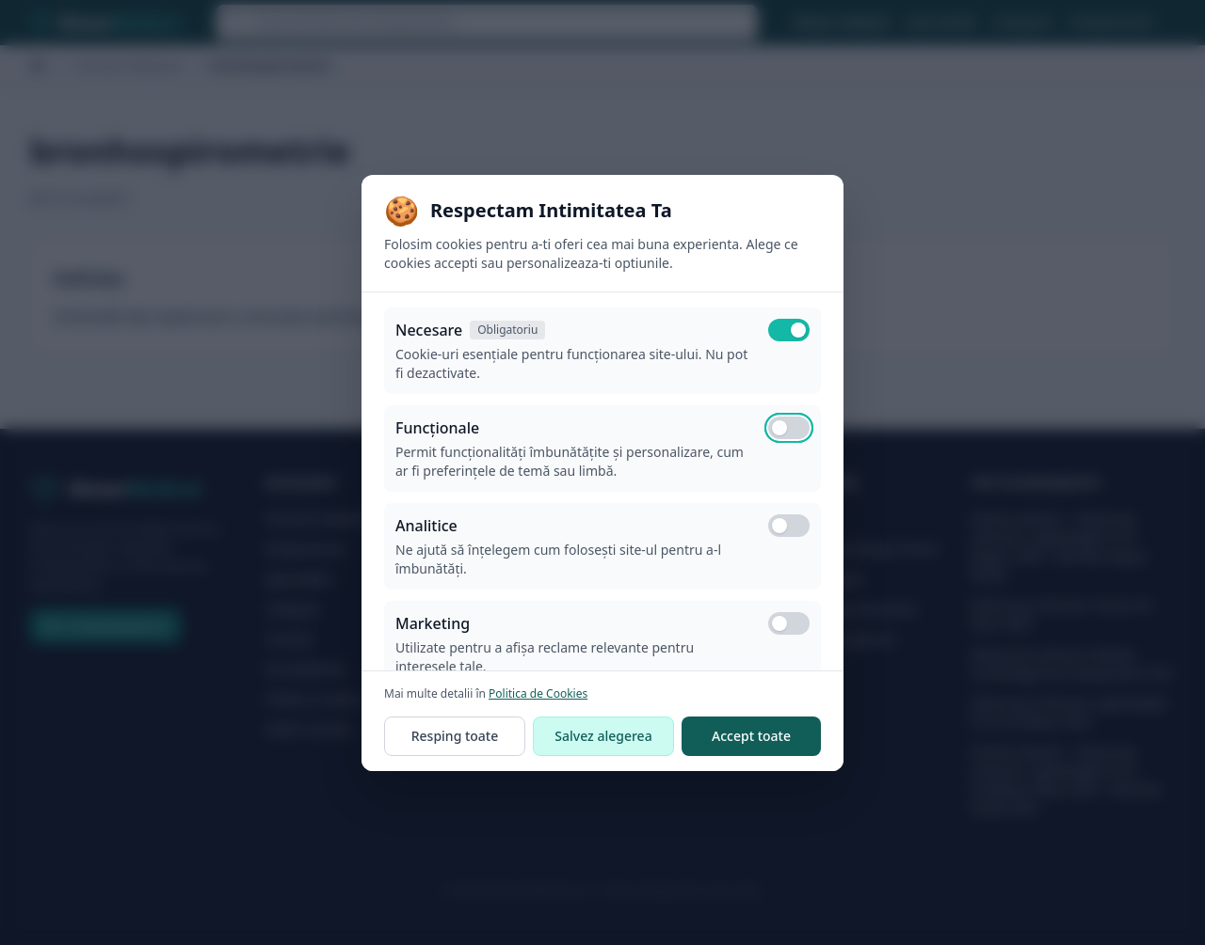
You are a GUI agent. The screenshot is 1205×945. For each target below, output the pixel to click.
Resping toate (455, 736)
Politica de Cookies (538, 693)
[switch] (789, 428)
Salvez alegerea (602, 736)
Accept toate (751, 736)
